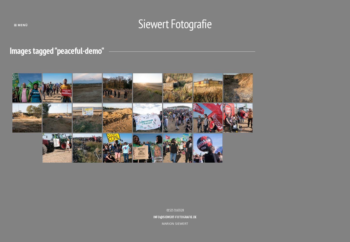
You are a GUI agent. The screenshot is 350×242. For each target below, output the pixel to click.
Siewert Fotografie (175, 24)
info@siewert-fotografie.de (175, 217)
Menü (20, 25)
